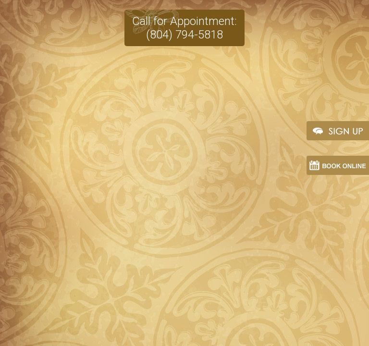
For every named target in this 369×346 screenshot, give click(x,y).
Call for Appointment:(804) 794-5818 (184, 23)
